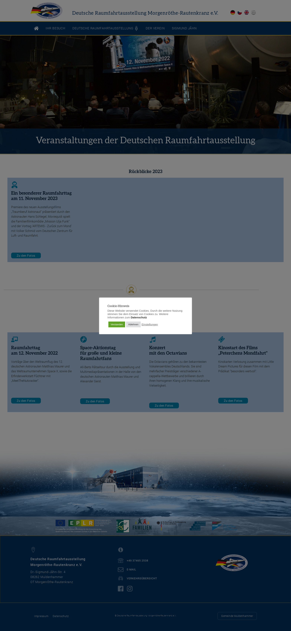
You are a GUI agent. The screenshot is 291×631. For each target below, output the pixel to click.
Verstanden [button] (117, 324)
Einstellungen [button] (150, 324)
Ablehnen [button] (133, 324)
